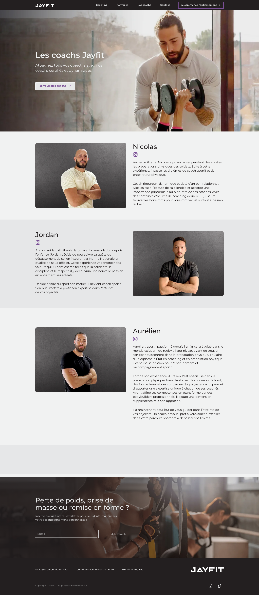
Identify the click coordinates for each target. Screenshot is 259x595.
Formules (122, 4)
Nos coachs (144, 4)
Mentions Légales (132, 569)
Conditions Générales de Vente (95, 569)
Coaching (102, 4)
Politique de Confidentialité (51, 569)
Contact (165, 4)
